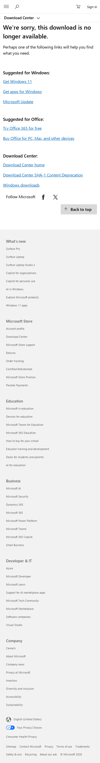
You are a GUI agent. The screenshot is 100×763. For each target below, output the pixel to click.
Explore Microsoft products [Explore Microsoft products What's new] (22, 297)
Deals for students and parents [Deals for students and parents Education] (25, 457)
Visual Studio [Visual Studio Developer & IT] (14, 625)
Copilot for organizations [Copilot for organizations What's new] (21, 273)
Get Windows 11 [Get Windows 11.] (17, 81)
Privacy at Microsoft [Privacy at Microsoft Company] (18, 672)
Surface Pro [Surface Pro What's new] (13, 249)
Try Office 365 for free (22, 128)
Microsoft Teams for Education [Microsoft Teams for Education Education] (24, 425)
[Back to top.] (79, 209)
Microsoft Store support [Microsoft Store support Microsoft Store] (20, 345)
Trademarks (82, 746)
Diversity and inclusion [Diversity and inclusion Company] (20, 688)
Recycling (31, 754)
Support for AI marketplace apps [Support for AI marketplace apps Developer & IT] (25, 592)
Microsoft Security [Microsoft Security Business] (17, 496)
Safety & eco (14, 754)
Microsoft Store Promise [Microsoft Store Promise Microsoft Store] (21, 377)
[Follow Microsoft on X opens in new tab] (55, 197)
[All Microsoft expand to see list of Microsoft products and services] (6, 7)
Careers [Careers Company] (11, 648)
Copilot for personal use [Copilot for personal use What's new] (20, 281)
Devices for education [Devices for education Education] (19, 416)
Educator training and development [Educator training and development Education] (27, 449)
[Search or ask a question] (17, 7)
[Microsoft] (49, 4)
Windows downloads (21, 185)
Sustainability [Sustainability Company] (14, 705)
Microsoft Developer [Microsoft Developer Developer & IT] (18, 576)
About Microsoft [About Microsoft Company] (16, 656)
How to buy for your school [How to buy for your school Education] (22, 441)
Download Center (19, 17)
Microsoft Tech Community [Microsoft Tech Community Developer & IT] (22, 600)
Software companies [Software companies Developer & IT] (18, 617)
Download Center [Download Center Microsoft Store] (16, 337)
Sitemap (11, 746)
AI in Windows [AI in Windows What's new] (14, 289)
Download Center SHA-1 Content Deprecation (43, 174)
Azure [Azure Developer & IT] (9, 568)
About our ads (48, 754)
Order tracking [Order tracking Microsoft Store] (15, 361)
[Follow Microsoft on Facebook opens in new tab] (43, 197)
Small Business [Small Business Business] (15, 545)
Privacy (49, 746)
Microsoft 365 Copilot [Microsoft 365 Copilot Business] (19, 537)
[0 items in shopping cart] (80, 7)
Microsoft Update (18, 101)
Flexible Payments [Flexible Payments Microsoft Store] (17, 385)
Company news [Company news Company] (15, 664)
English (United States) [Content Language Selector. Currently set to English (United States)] (28, 719)
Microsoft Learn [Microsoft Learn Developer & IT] (15, 584)
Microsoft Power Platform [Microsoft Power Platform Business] (21, 521)
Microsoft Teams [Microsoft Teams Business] (16, 529)
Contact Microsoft (30, 746)
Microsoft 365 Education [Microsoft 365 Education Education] (21, 433)
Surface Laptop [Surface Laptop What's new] (15, 257)
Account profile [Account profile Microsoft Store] (15, 328)
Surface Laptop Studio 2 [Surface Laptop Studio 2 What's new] (20, 265)
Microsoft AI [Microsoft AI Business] (13, 488)
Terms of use (64, 746)
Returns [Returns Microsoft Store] (11, 353)
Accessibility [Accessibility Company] (13, 697)
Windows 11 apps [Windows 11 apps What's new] (16, 305)
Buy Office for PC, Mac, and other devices (38, 138)
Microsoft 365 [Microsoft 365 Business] (14, 512)
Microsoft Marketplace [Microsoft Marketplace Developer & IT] (20, 609)
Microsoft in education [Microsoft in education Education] (20, 408)
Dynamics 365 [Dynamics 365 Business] (14, 504)
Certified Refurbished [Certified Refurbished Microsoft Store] (19, 369)
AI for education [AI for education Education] (15, 465)
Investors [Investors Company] (11, 680)
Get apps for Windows (22, 91)
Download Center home (24, 164)
